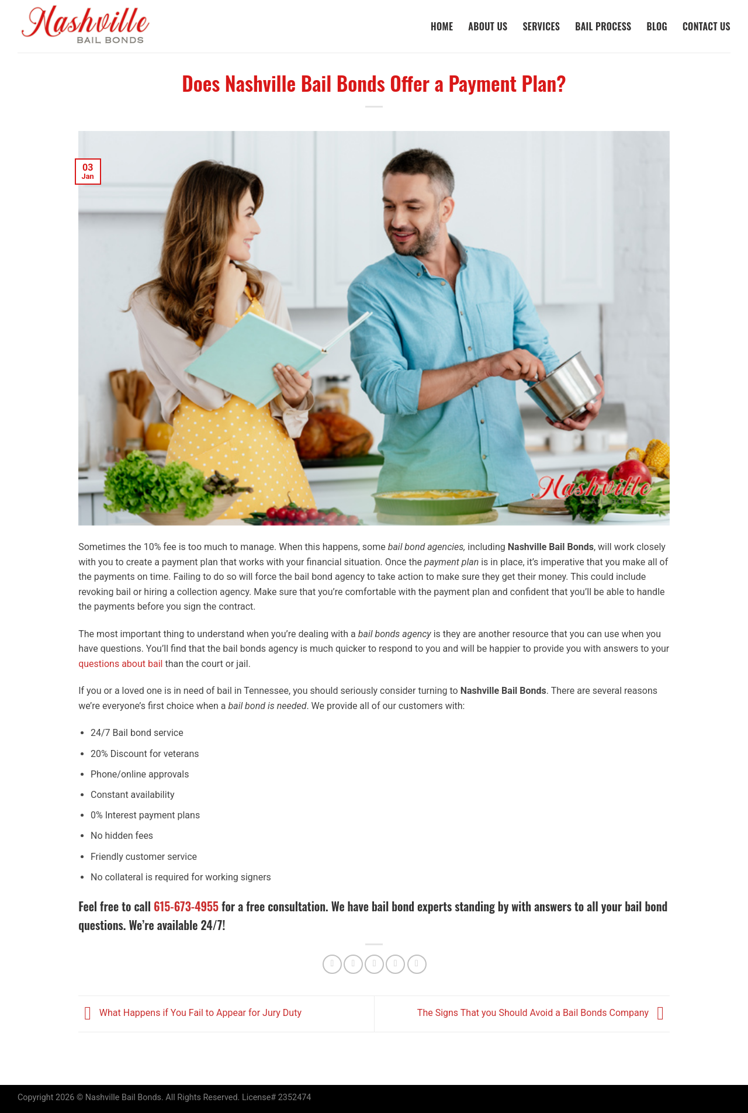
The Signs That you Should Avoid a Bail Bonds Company (543, 1013)
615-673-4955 (186, 906)
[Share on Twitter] (353, 964)
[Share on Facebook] (332, 964)
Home (442, 26)
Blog (656, 26)
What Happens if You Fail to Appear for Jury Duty (190, 1013)
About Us (487, 26)
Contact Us (706, 26)
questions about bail (120, 663)
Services (541, 26)
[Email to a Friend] (374, 964)
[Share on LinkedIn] (417, 964)
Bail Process (603, 26)
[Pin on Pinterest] (395, 964)
